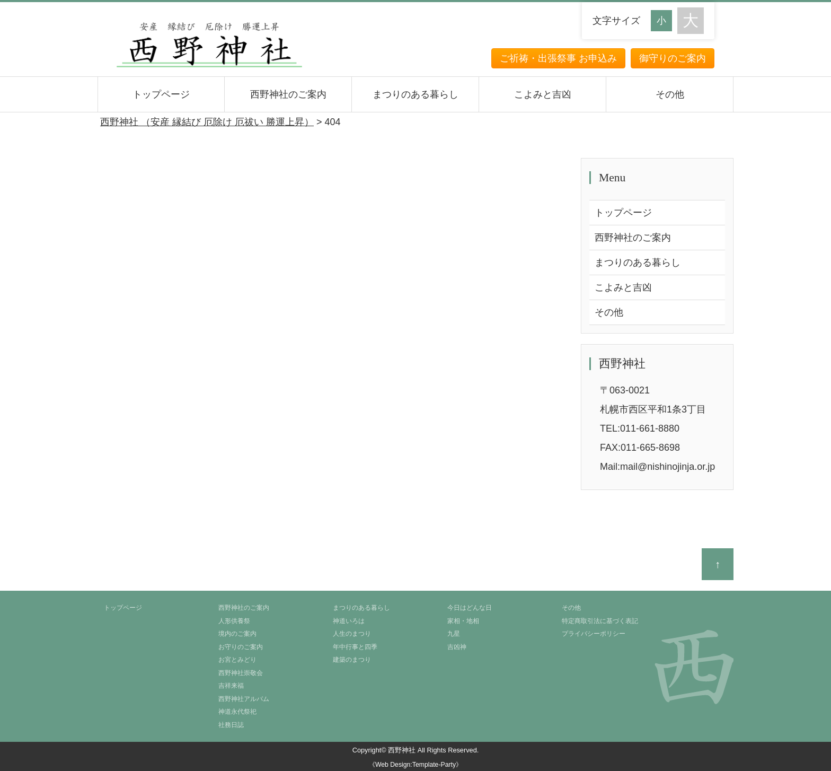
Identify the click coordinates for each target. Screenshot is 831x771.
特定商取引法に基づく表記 (600, 621)
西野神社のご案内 (288, 94)
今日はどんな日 (469, 607)
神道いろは (349, 621)
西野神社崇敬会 (240, 673)
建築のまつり (352, 659)
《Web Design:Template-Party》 (415, 764)
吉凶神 (456, 647)
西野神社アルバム (243, 699)
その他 (670, 94)
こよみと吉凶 (542, 94)
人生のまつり (352, 633)
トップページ (161, 94)
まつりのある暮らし (415, 94)
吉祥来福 (231, 685)
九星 (453, 633)
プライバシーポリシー (593, 633)
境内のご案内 (237, 633)
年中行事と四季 (355, 647)
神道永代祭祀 (237, 711)
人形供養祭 (234, 621)
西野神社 (401, 750)
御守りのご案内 (672, 58)
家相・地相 (463, 621)
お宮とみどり (237, 659)
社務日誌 (231, 725)
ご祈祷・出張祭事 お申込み (558, 58)
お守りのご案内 (240, 647)
